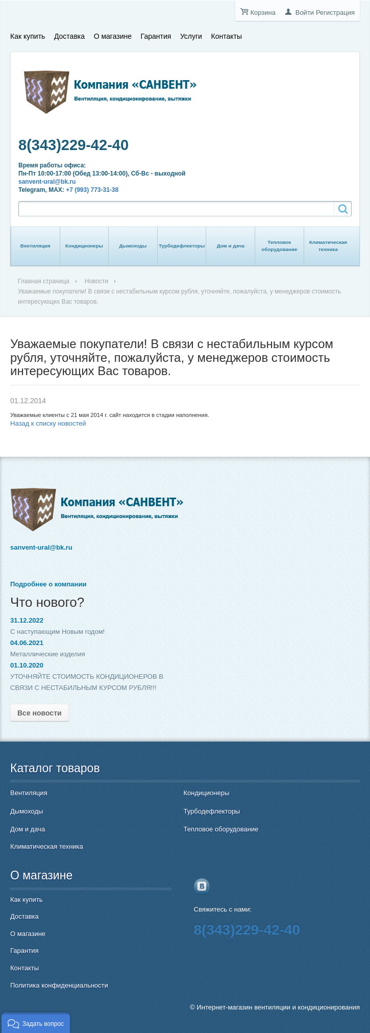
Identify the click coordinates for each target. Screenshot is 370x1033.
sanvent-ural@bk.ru (47, 181)
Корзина (263, 12)
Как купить (27, 36)
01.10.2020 (26, 665)
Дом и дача (230, 246)
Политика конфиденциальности (59, 985)
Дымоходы (133, 246)
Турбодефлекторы (182, 246)
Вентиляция (35, 246)
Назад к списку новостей (48, 423)
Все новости (39, 713)
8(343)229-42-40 (73, 145)
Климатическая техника (328, 245)
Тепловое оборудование (279, 245)
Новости (96, 281)
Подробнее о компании (48, 584)
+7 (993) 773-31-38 (92, 189)
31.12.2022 (26, 620)
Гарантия (156, 36)
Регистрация (335, 12)
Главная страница (43, 281)
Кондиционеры (84, 246)
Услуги (191, 36)
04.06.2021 (26, 643)
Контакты (226, 36)
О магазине (113, 36)
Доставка (69, 36)
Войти (304, 12)
